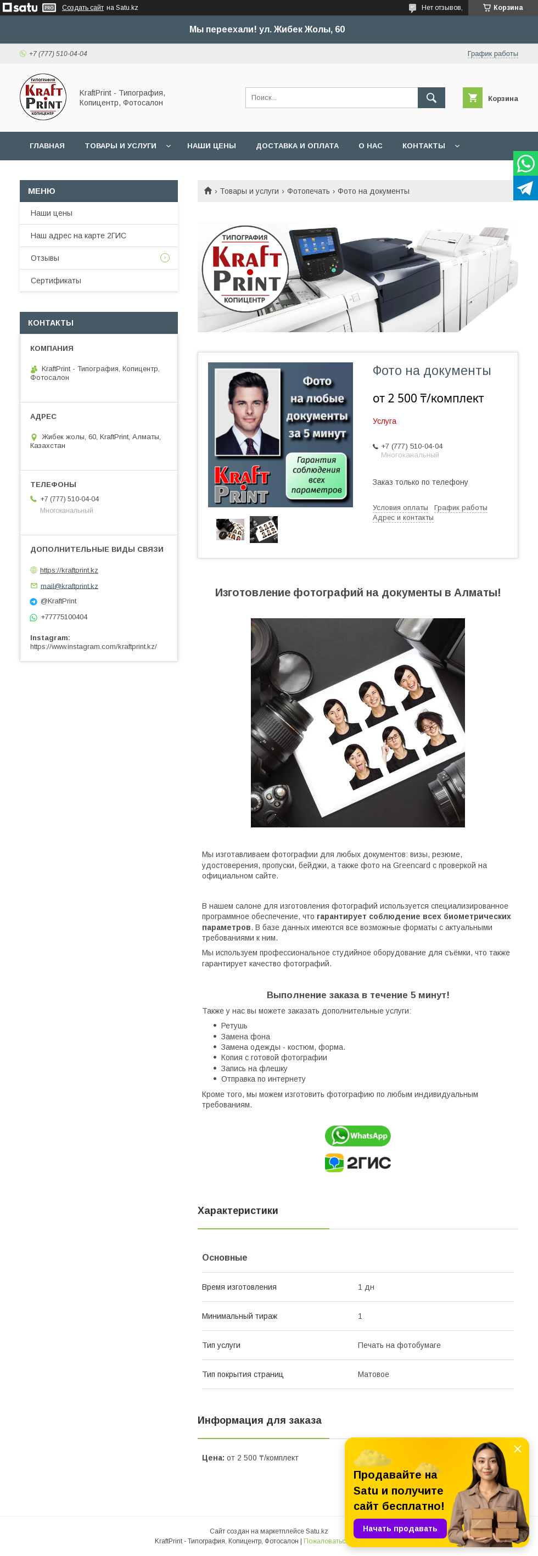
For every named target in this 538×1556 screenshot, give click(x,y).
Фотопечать (308, 191)
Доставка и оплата (297, 146)
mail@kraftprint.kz (69, 585)
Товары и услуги (120, 146)
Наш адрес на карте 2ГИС (78, 235)
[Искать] (431, 97)
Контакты (423, 146)
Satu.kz (317, 1531)
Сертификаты (56, 280)
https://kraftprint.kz (69, 570)
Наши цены (211, 146)
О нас (370, 146)
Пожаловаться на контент (344, 1541)
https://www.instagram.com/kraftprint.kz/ (93, 646)
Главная (47, 146)
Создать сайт (83, 8)
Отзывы (45, 258)
